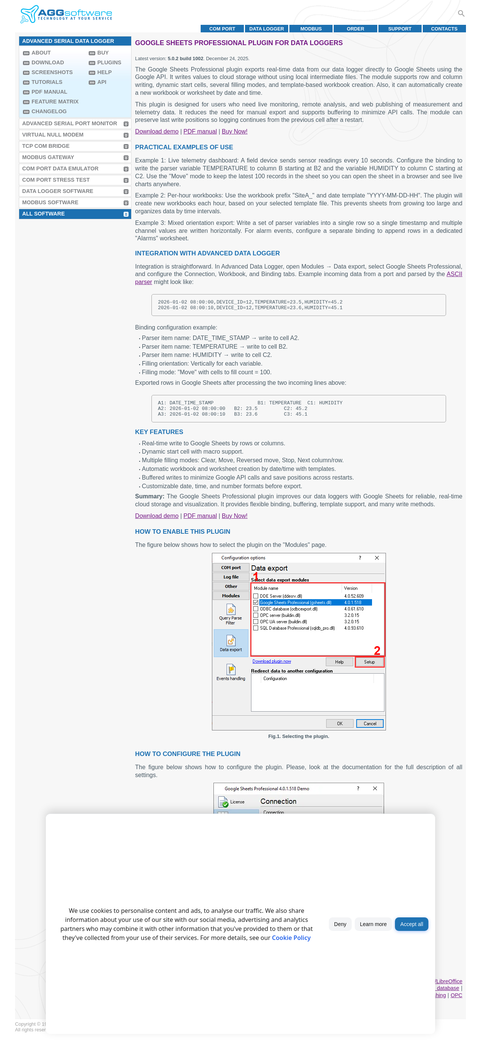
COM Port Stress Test (56, 180)
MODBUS (311, 29)
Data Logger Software (57, 191)
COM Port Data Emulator (60, 168)
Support (399, 29)
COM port (222, 29)
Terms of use (69, 1035)
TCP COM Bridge (46, 146)
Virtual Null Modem (52, 135)
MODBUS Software (50, 202)
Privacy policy (102, 1035)
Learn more (373, 924)
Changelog (49, 111)
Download (48, 62)
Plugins (109, 62)
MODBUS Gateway (48, 157)
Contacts (444, 29)
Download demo (157, 131)
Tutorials (47, 82)
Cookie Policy (291, 938)
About (41, 53)
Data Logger (267, 29)
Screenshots (52, 72)
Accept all (411, 924)
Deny (340, 924)
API (101, 82)
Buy (103, 53)
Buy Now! (234, 131)
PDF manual (49, 92)
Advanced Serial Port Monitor (69, 123)
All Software (43, 214)
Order (355, 29)
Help (104, 72)
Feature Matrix (55, 102)
